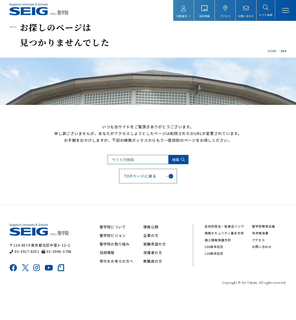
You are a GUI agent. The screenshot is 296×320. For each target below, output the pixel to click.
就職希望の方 (155, 269)
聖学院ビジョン (114, 261)
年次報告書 (257, 259)
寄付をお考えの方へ (118, 287)
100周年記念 (212, 272)
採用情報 (108, 278)
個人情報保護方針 (216, 266)
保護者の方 (153, 278)
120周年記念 (212, 279)
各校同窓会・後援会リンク (223, 252)
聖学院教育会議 (260, 252)
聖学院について (114, 252)
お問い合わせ (259, 272)
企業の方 (151, 261)
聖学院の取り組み (116, 269)
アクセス (255, 266)
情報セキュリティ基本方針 (223, 259)
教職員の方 (153, 287)
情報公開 (151, 252)
